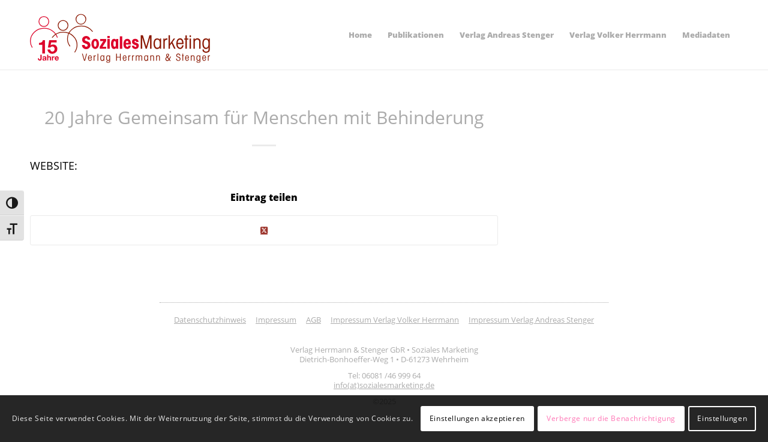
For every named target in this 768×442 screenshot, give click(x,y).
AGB (313, 319)
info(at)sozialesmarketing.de (384, 385)
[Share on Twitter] (264, 230)
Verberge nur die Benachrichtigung (611, 418)
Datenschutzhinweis (210, 319)
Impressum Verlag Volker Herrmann (395, 319)
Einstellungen (722, 418)
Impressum (276, 319)
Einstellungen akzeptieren (477, 418)
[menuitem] (360, 35)
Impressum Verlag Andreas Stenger (531, 319)
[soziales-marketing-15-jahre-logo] (120, 38)
